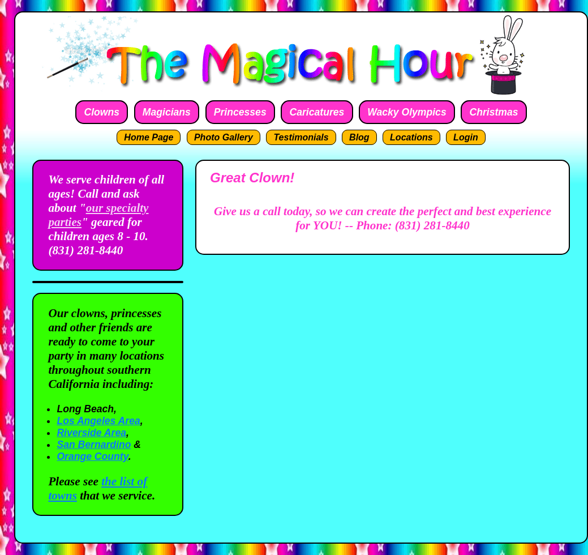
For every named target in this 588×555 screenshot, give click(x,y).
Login (465, 137)
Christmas (494, 112)
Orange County (92, 456)
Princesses (240, 112)
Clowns (101, 112)
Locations (411, 137)
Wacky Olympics (407, 112)
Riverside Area (91, 432)
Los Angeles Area (98, 420)
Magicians (167, 112)
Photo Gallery (223, 137)
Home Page (148, 137)
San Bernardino (94, 444)
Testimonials (300, 137)
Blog (359, 137)
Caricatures (317, 112)
